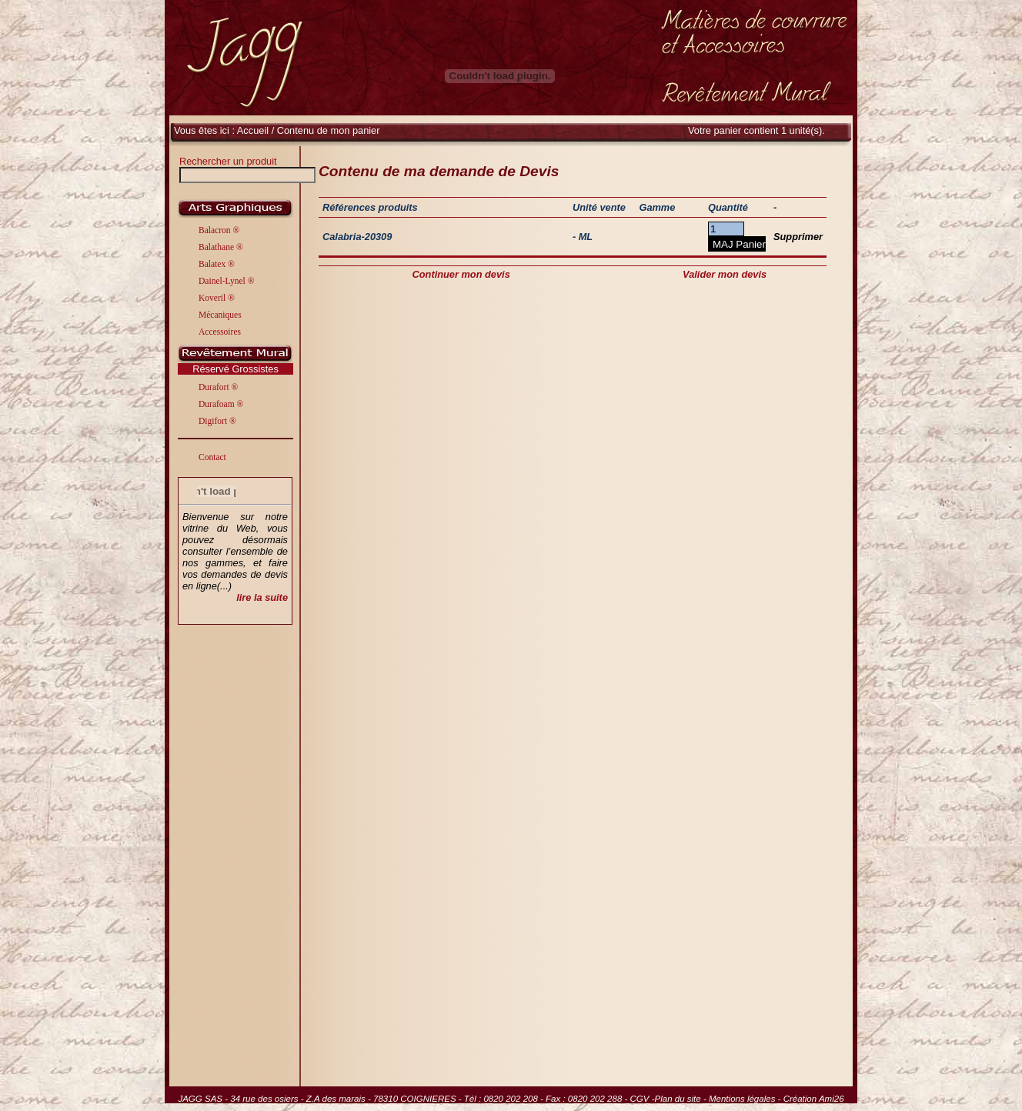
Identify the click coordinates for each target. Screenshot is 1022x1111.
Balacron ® (219, 230)
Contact (212, 457)
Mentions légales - (746, 1098)
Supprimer (798, 236)
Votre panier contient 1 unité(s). (756, 130)
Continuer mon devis (461, 274)
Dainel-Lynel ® (226, 280)
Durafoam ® (221, 404)
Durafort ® (218, 387)
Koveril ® (217, 297)
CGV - (642, 1098)
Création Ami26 (813, 1098)
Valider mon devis (724, 274)
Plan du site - (682, 1098)
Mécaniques (220, 314)
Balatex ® (217, 264)
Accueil (253, 130)
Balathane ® (221, 247)
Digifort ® (217, 420)
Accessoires (220, 331)
